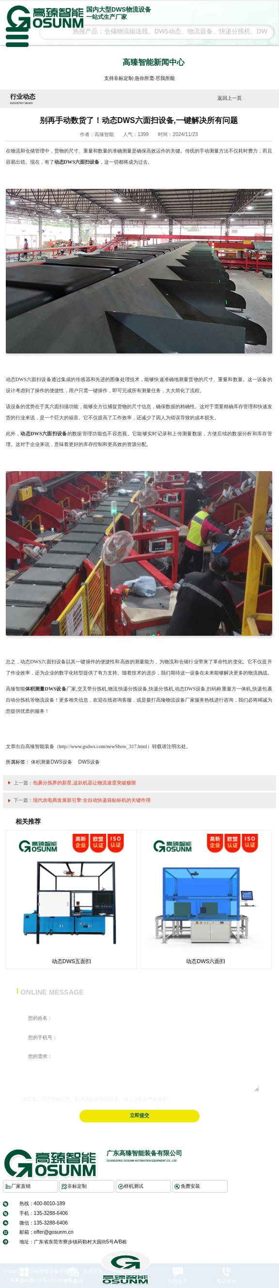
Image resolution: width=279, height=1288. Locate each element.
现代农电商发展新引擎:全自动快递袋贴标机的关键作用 (92, 800)
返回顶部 (267, 1244)
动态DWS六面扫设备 (77, 162)
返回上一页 (229, 98)
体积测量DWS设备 (45, 688)
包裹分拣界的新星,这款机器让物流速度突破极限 (84, 782)
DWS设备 (89, 762)
